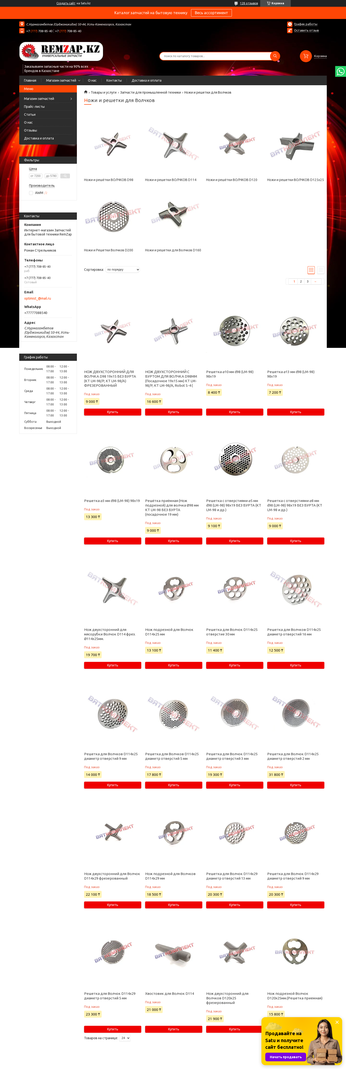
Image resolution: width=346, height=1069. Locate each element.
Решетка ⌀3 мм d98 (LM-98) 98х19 (112, 501)
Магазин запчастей (61, 80)
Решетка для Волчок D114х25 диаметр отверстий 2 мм (293, 756)
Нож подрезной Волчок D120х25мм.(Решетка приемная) (294, 995)
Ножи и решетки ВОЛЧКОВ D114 (170, 180)
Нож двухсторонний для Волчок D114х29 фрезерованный (112, 876)
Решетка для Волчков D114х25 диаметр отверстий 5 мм (172, 756)
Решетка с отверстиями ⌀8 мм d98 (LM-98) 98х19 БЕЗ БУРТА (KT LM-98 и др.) (294, 505)
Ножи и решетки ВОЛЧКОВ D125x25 (295, 180)
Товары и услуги (104, 92)
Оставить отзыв (306, 30)
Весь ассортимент (211, 13)
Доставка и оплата (146, 80)
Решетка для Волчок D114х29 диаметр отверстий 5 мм (110, 995)
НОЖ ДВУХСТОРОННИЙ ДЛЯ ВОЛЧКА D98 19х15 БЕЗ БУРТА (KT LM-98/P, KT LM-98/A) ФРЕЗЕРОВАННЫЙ (110, 378)
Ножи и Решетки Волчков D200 (108, 250)
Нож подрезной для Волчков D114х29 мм (170, 876)
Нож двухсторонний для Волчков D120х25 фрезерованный (227, 998)
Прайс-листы (34, 107)
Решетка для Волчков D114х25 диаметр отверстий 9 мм (111, 756)
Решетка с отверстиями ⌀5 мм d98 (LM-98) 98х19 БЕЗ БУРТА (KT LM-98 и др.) (233, 505)
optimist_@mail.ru (37, 298)
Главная (30, 80)
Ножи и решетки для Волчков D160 (173, 250)
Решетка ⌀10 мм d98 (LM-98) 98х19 (229, 374)
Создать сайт (65, 3)
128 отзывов (249, 3)
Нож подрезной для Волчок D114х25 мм (169, 632)
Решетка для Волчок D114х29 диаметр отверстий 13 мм (232, 876)
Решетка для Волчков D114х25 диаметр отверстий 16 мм (294, 632)
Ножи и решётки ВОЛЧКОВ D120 (231, 180)
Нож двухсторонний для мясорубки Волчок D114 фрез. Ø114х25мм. (110, 634)
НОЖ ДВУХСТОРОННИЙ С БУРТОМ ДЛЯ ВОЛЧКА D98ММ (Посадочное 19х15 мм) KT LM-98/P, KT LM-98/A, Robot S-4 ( (171, 378)
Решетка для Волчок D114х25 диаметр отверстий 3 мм (232, 756)
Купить (112, 412)
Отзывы (30, 130)
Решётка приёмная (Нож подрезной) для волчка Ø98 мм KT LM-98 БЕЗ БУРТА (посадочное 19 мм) (172, 507)
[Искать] (275, 56)
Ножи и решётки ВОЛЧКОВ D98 (108, 180)
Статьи (30, 114)
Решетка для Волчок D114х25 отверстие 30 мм (232, 632)
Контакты (114, 80)
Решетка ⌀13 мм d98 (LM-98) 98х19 (291, 374)
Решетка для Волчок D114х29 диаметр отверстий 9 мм (293, 876)
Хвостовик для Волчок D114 (169, 993)
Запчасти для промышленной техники (150, 92)
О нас (92, 80)
